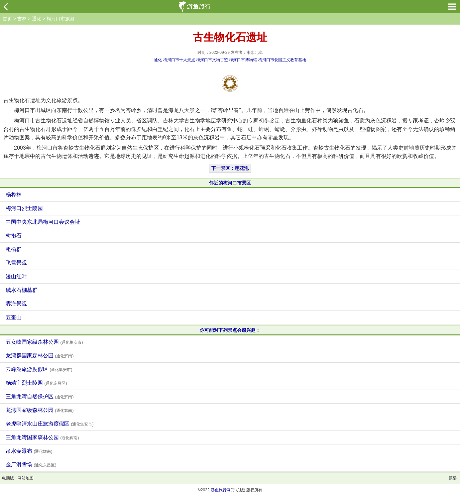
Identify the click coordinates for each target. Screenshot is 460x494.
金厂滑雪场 (31, 464)
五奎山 (14, 317)
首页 (7, 18)
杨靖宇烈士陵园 (36, 383)
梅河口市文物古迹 (212, 60)
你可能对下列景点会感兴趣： (230, 330)
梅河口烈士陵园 (24, 208)
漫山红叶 (16, 276)
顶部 (453, 478)
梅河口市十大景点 (179, 60)
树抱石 (14, 235)
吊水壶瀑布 (29, 451)
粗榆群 (14, 249)
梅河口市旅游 (60, 18)
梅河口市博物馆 (243, 60)
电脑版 (8, 478)
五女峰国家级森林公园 (44, 342)
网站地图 (26, 478)
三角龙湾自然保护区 (39, 396)
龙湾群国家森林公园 (39, 355)
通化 (36, 18)
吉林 (22, 18)
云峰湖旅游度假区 (39, 369)
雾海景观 (16, 304)
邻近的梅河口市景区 (230, 182)
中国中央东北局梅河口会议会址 (43, 222)
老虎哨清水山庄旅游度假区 (49, 424)
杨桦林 (14, 194)
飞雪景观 (16, 263)
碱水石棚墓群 (22, 290)
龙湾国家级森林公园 (39, 410)
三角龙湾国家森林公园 (42, 437)
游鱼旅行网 (221, 490)
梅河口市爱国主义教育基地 (282, 60)
